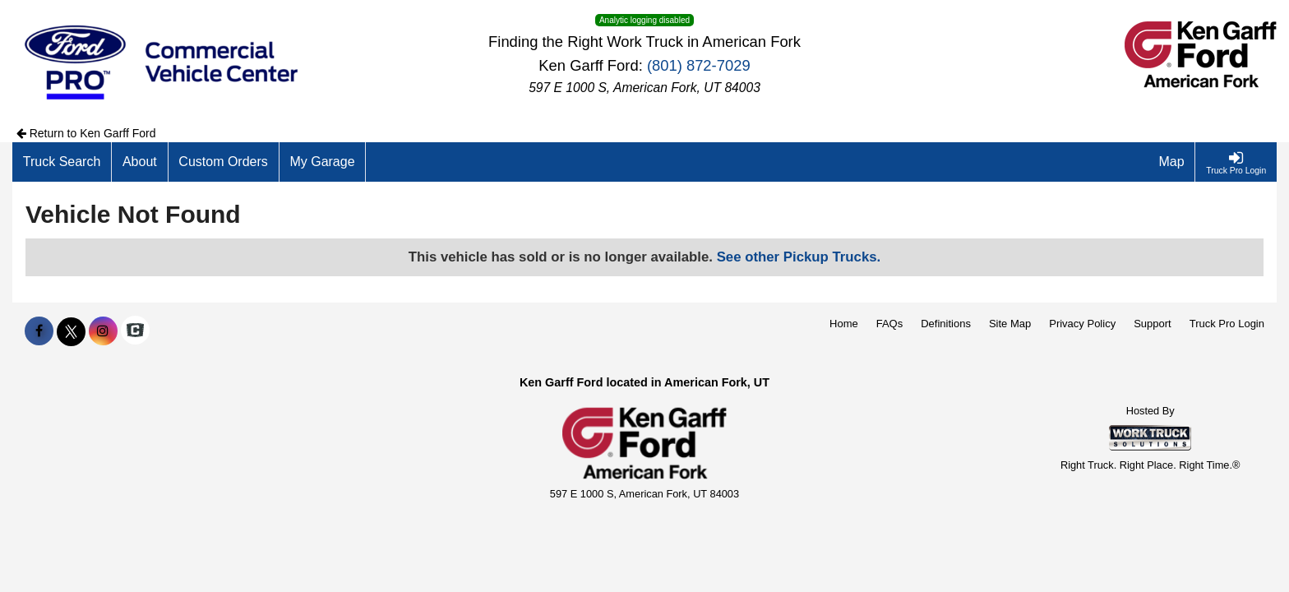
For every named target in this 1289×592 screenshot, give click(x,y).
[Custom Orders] (224, 162)
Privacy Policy (1082, 323)
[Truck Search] (62, 162)
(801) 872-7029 (699, 65)
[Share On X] (71, 331)
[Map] (1172, 162)
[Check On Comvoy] (135, 331)
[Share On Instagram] (103, 331)
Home (843, 323)
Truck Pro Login (1227, 323)
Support (1152, 323)
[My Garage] (323, 162)
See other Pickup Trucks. (799, 257)
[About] (140, 162)
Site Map (1010, 323)
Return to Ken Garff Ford (86, 133)
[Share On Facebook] (39, 331)
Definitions (946, 323)
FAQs (889, 323)
